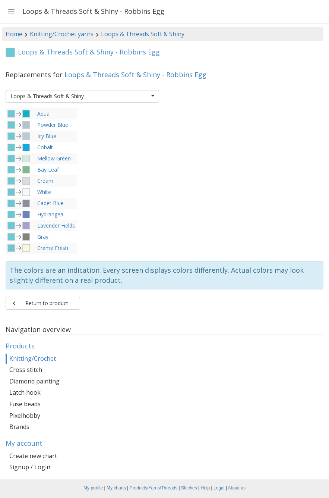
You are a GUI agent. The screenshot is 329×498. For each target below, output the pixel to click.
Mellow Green (54, 158)
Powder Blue (52, 124)
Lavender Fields (56, 225)
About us (237, 488)
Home (14, 34)
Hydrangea (50, 214)
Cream (45, 180)
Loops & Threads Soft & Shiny (142, 34)
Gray (42, 236)
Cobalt (45, 147)
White (44, 191)
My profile (93, 488)
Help (205, 488)
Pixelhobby (24, 415)
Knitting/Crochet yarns (62, 34)
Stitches (189, 488)
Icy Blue (46, 136)
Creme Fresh (52, 247)
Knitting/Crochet (32, 358)
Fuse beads (25, 404)
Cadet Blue (50, 203)
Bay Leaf (48, 169)
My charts (116, 488)
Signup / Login (29, 467)
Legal (218, 488)
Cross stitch (25, 370)
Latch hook (25, 392)
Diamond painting (34, 381)
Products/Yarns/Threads (154, 488)
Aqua (43, 113)
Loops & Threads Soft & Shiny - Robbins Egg (135, 74)
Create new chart (33, 456)
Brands (19, 427)
